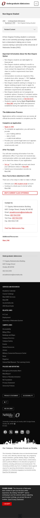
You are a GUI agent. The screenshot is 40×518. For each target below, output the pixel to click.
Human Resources (8, 347)
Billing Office (7, 332)
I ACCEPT (7, 504)
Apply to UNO (9, 127)
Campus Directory (8, 338)
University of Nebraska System (13, 320)
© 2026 (5, 426)
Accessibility (7, 329)
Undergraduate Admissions (18, 3)
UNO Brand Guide (8, 306)
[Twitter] (11, 432)
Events (5, 344)
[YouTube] (16, 432)
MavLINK (10, 103)
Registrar (6, 359)
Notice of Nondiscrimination (11, 377)
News (4, 356)
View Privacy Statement (16, 499)
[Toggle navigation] (36, 3)
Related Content (9, 29)
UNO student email (20, 184)
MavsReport (7, 374)
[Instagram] (28, 432)
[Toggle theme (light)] (5, 402)
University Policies (9, 386)
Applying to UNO (10, 23)
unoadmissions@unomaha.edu (20, 212)
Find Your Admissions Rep (14, 228)
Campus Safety (8, 341)
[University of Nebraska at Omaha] (4, 4)
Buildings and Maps (9, 335)
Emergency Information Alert (12, 371)
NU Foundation (7, 380)
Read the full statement (10, 472)
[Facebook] (5, 432)
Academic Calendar (9, 291)
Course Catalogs (8, 294)
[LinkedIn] (22, 432)
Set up (7, 164)
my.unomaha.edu (8, 303)
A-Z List (5, 314)
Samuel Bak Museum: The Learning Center (16, 362)
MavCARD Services (9, 297)
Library (5, 350)
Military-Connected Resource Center (14, 353)
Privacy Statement (9, 383)
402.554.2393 (15, 215)
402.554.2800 (8, 408)
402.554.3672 (28, 99)
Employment (7, 317)
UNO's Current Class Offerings (16, 193)
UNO (4, 21)
